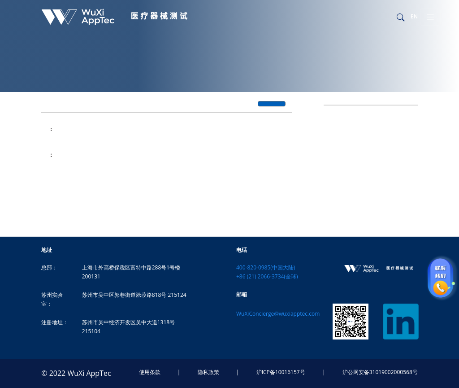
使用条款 (149, 372)
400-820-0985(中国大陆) (265, 267)
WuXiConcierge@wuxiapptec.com (278, 313)
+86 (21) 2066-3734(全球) (267, 276)
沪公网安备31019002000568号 (380, 372)
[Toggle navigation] (430, 17)
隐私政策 (208, 372)
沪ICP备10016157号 (280, 372)
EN (414, 16)
